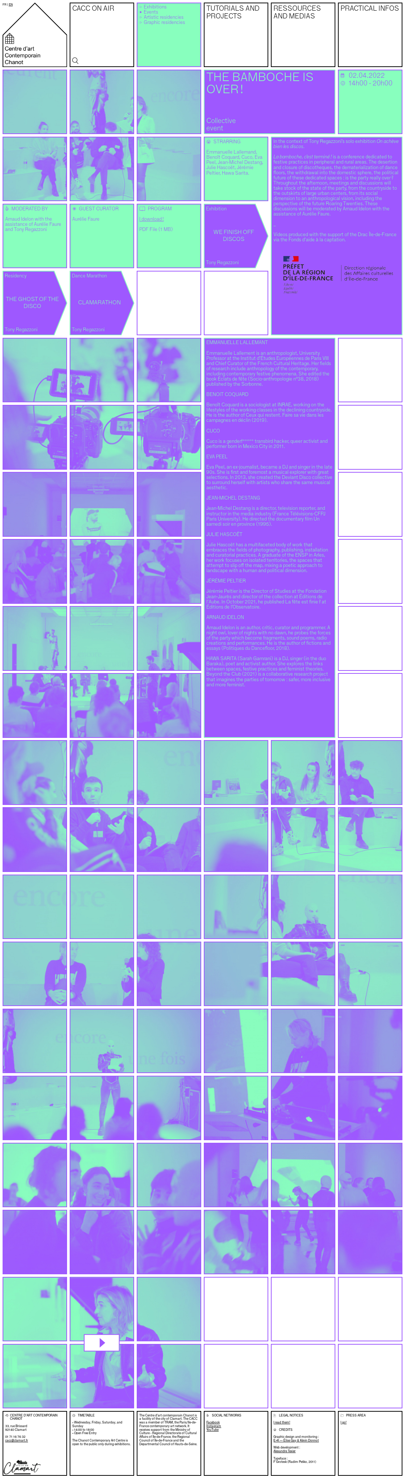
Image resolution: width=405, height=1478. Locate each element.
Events (151, 12)
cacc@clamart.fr (16, 1440)
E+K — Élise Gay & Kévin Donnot (296, 1440)
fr (4, 4)
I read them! (281, 1422)
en (11, 4)
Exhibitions (155, 7)
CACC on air (93, 9)
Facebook (213, 1422)
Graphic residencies (164, 22)
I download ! (151, 219)
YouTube (212, 1430)
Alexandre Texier (284, 1451)
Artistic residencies (164, 17)
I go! (343, 1422)
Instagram (213, 1426)
